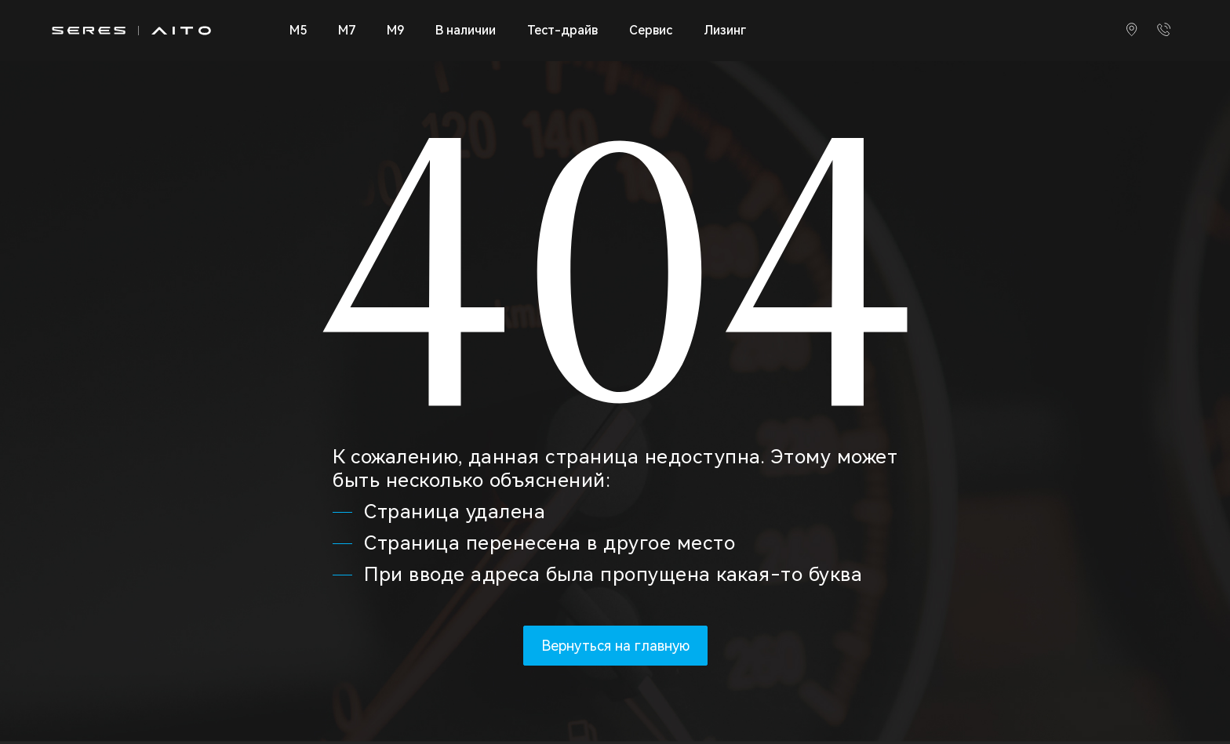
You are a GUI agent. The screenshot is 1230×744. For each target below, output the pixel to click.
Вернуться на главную (615, 645)
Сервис (650, 30)
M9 (395, 30)
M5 (298, 30)
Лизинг (725, 30)
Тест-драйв (562, 30)
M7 (346, 30)
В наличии (465, 30)
